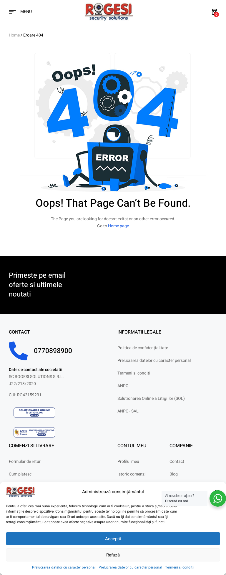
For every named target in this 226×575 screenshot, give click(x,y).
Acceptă (113, 539)
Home (14, 35)
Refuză (113, 555)
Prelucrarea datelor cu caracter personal (64, 567)
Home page (118, 226)
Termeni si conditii (179, 567)
